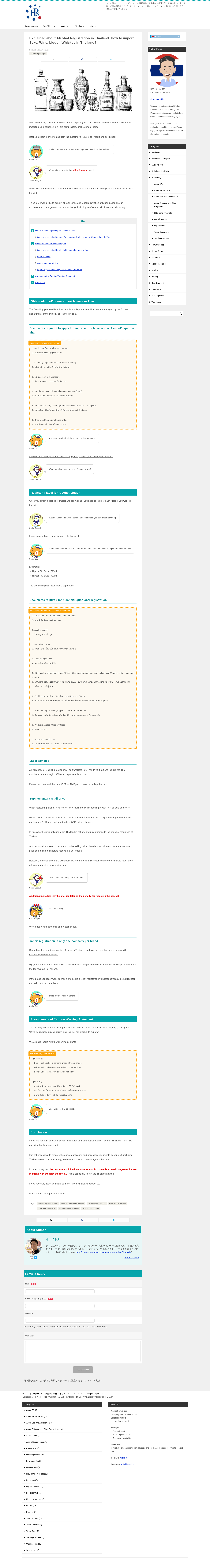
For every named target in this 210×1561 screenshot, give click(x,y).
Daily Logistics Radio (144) (37, 1455)
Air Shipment (157, 152)
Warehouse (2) (32, 1550)
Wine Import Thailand (90, 1208)
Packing (155, 276)
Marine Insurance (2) (35, 1499)
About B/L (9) (32, 1410)
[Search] (166, 313)
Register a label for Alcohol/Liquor (50, 244)
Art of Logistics (127, 1464)
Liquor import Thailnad (96, 1204)
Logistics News (160, 219)
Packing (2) (31, 1512)
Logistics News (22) (34, 1486)
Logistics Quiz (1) (33, 1493)
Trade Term (156, 289)
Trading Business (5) (35, 1537)
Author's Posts (132, 1257)
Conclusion (40, 282)
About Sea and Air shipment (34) (40, 1423)
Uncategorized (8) (34, 1544)
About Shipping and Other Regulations (165, 205)
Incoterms (65, 26)
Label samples (43, 257)
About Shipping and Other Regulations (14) (44, 1429)
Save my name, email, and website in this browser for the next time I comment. (66, 1326)
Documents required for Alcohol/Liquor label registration (62, 250)
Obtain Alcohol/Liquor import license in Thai (55, 231)
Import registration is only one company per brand (59, 270)
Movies (93, 26)
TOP (50, 1393)
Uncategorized (158, 296)
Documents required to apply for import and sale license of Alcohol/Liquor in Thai (74, 237)
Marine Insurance (159, 264)
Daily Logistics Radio (160, 171)
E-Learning (156, 177)
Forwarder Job (31, 26)
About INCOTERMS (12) (36, 1416)
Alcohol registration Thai (47, 1204)
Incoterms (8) (32, 1480)
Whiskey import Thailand (69, 1208)
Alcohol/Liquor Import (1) (36, 1442)
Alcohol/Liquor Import (38, 54)
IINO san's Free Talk (163, 213)
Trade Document (161, 232)
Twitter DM (124, 1458)
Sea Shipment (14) (34, 1518)
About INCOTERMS (162, 190)
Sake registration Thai (46, 1208)
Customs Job (157, 165)
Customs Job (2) (33, 1448)
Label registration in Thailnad (72, 1204)
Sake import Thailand (117, 1204)
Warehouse (79, 26)
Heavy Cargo (157, 251)
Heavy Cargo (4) (33, 1467)
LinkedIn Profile (157, 99)
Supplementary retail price (49, 263)
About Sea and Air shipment (166, 197)
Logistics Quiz (160, 226)
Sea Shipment (49, 26)
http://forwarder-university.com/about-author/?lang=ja (104, 1252)
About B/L (158, 184)
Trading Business (161, 238)
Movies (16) (31, 1505)
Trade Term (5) (32, 1531)
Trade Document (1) (34, 1525)
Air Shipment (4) (33, 1435)
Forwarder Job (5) (34, 1461)
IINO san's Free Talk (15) (37, 1474)
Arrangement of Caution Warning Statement (55, 276)
